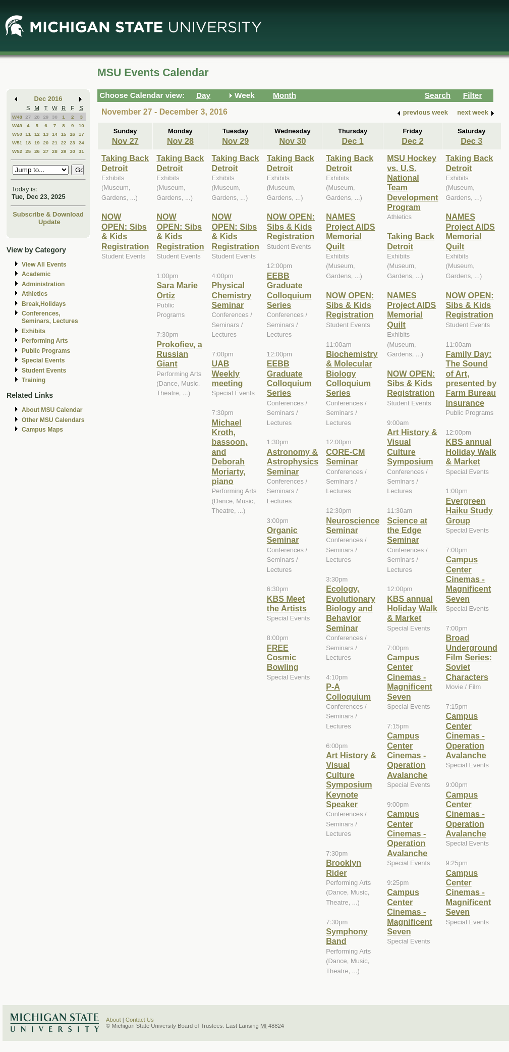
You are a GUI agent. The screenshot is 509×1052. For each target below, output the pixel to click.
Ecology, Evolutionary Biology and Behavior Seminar (350, 608)
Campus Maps (42, 429)
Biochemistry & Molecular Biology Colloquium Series (351, 373)
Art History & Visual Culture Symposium (412, 447)
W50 (17, 134)
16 (72, 134)
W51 (17, 142)
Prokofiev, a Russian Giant (179, 354)
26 (37, 151)
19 (37, 142)
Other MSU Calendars (53, 420)
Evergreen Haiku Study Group (469, 510)
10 (81, 125)
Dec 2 (412, 140)
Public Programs (46, 350)
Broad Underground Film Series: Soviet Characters (471, 657)
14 (55, 134)
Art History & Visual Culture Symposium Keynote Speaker (351, 780)
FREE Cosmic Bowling (283, 657)
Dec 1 (353, 140)
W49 (17, 125)
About (113, 1020)
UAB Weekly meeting (227, 373)
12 (37, 134)
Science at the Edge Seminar (407, 530)
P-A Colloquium (348, 691)
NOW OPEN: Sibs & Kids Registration (125, 231)
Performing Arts (45, 340)
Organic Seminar (283, 534)
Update (49, 222)
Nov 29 (235, 140)
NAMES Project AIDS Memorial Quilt (350, 231)
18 (28, 142)
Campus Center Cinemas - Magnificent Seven (409, 677)
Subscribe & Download (48, 214)
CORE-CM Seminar (345, 456)
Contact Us (140, 1020)
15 (64, 134)
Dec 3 (471, 140)
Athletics (34, 293)
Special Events (43, 360)
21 (55, 142)
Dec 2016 (48, 98)
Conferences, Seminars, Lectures (50, 317)
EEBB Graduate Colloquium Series (289, 290)
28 (37, 117)
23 (72, 142)
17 (81, 134)
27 (28, 117)
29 (45, 117)
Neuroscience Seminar (352, 525)
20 (45, 142)
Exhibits (33, 331)
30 (55, 117)
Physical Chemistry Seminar (232, 295)
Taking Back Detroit (125, 162)
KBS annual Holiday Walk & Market (412, 608)
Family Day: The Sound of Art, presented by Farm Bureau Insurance (471, 378)
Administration (43, 284)
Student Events (44, 370)
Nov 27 (125, 140)
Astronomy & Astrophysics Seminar (292, 461)
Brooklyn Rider (343, 867)
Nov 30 (292, 140)
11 (28, 134)
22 (64, 142)
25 (28, 151)
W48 (17, 117)
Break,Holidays (44, 303)
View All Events (44, 264)
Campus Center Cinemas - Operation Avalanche (407, 755)
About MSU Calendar (52, 409)
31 (81, 151)
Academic (36, 274)
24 (81, 142)
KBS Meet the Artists (287, 603)
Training (33, 380)
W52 (17, 151)
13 (45, 134)
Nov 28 (180, 140)
